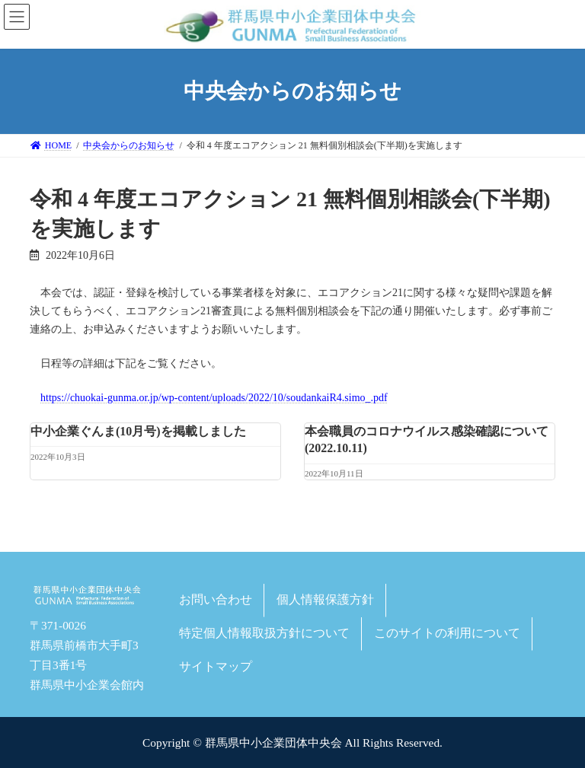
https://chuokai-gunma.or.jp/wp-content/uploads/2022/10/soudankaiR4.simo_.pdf (214, 397)
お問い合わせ (215, 599)
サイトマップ (215, 665)
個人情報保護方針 (325, 599)
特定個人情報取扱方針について (264, 632)
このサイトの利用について (447, 632)
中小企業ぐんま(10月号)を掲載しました (138, 431)
